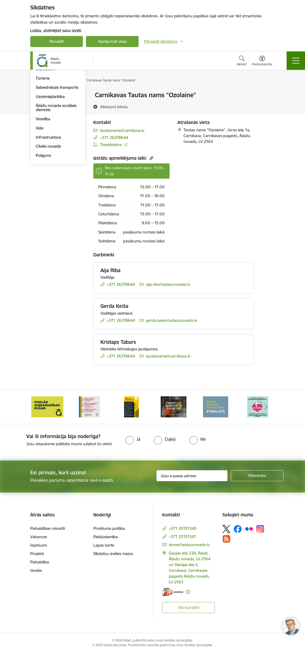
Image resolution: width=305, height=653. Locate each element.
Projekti (37, 553)
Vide (39, 190)
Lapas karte (103, 545)
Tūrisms (43, 140)
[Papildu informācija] (188, 592)
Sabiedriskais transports (57, 150)
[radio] (132, 439)
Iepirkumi (38, 545)
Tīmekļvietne (111, 144)
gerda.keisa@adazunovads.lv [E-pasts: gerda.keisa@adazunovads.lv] (171, 320)
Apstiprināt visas (112, 41)
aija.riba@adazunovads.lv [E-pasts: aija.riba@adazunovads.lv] (168, 284)
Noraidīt (57, 41)
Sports (41, 122)
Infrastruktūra (48, 200)
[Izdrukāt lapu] (267, 92)
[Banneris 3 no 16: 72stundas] (89, 406)
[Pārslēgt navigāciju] (296, 60)
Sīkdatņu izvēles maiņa (113, 553)
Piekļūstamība (105, 536)
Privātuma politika (109, 528)
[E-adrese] (172, 592)
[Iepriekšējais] (39, 407)
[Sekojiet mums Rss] (226, 539)
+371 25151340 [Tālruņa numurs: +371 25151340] (182, 528)
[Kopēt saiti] (150, 158)
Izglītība (42, 104)
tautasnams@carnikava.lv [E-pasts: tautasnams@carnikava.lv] (122, 130)
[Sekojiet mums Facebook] (238, 529)
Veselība (43, 181)
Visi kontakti (188, 607)
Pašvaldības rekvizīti (47, 528)
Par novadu (46, 95)
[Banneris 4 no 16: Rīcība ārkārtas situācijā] (131, 406)
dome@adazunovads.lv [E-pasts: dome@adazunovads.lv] (189, 544)
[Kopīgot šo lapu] (267, 106)
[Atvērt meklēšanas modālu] (241, 61)
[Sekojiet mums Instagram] (260, 529)
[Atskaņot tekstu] (114, 106)
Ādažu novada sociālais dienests (56, 170)
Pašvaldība (39, 561)
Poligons (43, 218)
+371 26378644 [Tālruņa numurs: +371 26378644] (114, 137)
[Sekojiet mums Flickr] (249, 529)
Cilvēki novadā (48, 209)
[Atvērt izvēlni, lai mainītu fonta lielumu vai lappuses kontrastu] (262, 61)
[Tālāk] (266, 407)
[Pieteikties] (257, 475)
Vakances (38, 536)
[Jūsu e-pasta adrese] (191, 475)
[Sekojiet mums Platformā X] (226, 529)
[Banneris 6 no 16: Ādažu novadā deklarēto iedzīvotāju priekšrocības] (215, 406)
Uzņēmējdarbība (50, 159)
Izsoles (36, 570)
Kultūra (42, 113)
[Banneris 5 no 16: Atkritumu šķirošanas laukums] (173, 406)
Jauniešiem (45, 131)
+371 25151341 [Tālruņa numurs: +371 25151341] (182, 536)
